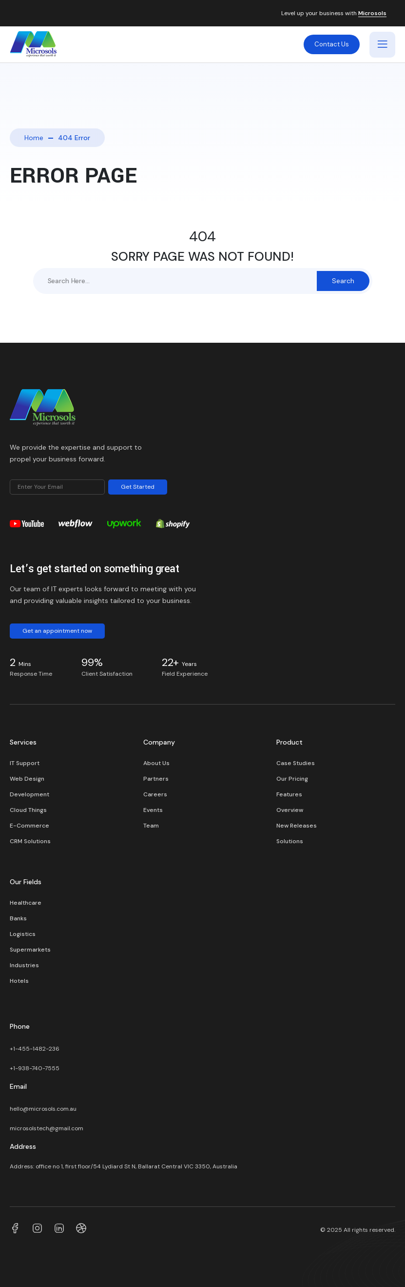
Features (289, 794)
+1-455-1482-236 (35, 1049)
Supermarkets (30, 950)
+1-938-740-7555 (34, 1068)
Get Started (137, 487)
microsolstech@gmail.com (46, 1128)
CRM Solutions (30, 841)
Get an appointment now (57, 631)
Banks (18, 918)
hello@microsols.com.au (43, 1109)
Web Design (27, 779)
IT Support (24, 763)
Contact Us (331, 44)
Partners (156, 779)
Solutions (289, 841)
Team (151, 826)
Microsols (372, 13)
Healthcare (25, 903)
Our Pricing (292, 779)
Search (343, 280)
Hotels (19, 981)
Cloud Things (28, 810)
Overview (289, 810)
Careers (155, 794)
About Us (156, 763)
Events (153, 810)
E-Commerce (29, 826)
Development (29, 794)
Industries (24, 965)
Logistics (23, 934)
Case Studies (295, 763)
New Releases (296, 826)
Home (33, 137)
